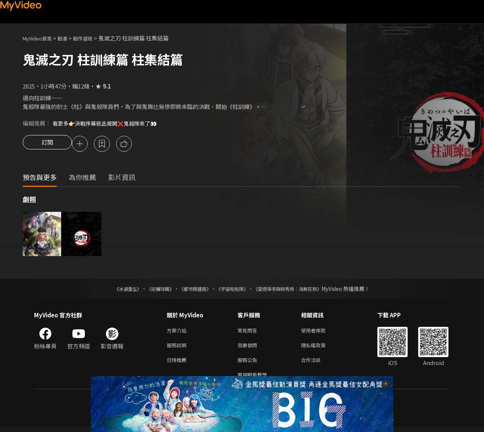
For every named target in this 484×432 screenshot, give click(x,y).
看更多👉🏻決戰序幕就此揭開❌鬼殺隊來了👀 (109, 123)
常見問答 (248, 332)
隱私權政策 (320, 348)
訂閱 (47, 144)
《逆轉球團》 (152, 290)
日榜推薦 (178, 364)
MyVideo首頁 (40, 38)
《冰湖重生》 (114, 290)
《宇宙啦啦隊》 (233, 290)
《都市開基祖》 (191, 290)
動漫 (68, 38)
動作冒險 (91, 38)
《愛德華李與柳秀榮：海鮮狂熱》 (297, 290)
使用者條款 (320, 332)
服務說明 (178, 348)
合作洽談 (317, 364)
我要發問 (248, 348)
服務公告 (248, 364)
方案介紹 (178, 332)
